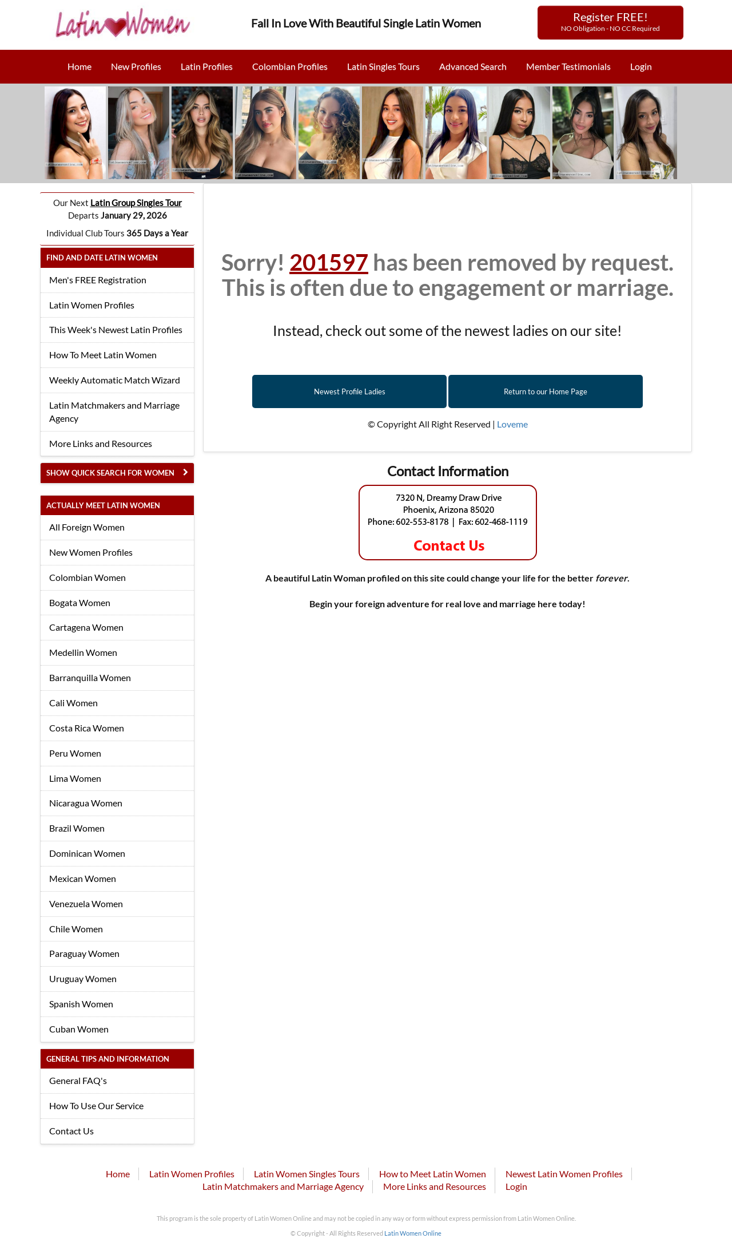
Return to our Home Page (545, 391)
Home (79, 66)
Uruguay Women (83, 978)
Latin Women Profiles (91, 304)
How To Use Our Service (96, 1105)
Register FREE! (610, 21)
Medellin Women (83, 652)
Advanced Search (473, 66)
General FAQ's (78, 1080)
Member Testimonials (568, 66)
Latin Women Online (412, 1233)
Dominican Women (87, 853)
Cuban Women (79, 1028)
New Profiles (136, 66)
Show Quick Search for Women (110, 472)
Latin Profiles (207, 66)
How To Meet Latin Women (103, 354)
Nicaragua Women (85, 802)
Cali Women (73, 702)
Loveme (512, 423)
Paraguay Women (84, 953)
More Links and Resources (100, 443)
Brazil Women (77, 827)
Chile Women (76, 928)
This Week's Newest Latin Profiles (115, 329)
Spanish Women (81, 1003)
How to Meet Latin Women (432, 1173)
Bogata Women (79, 602)
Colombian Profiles (290, 66)
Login (641, 66)
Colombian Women (87, 577)
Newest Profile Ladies (349, 391)
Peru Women (75, 752)
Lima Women (75, 778)
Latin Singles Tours (383, 66)
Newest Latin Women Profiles (564, 1173)
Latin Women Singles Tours (307, 1173)
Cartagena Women (86, 627)
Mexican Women (82, 878)
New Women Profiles (91, 552)
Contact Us (71, 1130)
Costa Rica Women (86, 727)
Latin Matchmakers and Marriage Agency (114, 411)
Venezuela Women (86, 903)
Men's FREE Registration (97, 279)
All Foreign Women (87, 526)
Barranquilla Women (90, 677)
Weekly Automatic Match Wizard (114, 379)
